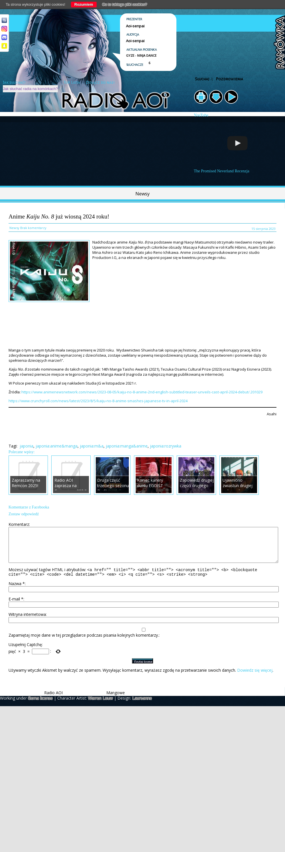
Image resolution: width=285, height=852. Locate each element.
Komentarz (19, 524)
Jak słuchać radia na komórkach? (30, 89)
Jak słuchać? (14, 82)
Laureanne (142, 705)
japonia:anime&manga (57, 446)
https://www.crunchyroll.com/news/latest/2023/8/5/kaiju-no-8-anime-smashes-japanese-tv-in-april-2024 (98, 400)
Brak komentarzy (33, 228)
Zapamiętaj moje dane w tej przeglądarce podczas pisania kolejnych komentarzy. (84, 642)
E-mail (16, 606)
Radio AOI (53, 700)
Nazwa (17, 591)
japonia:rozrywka (165, 446)
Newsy (142, 194)
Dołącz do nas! (100, 82)
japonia (26, 446)
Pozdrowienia (229, 79)
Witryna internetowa (27, 622)
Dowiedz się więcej (254, 678)
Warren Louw (100, 705)
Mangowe (115, 700)
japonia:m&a (91, 446)
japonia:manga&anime (127, 446)
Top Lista (72, 82)
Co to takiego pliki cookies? (124, 4)
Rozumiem (83, 4)
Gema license (40, 705)
